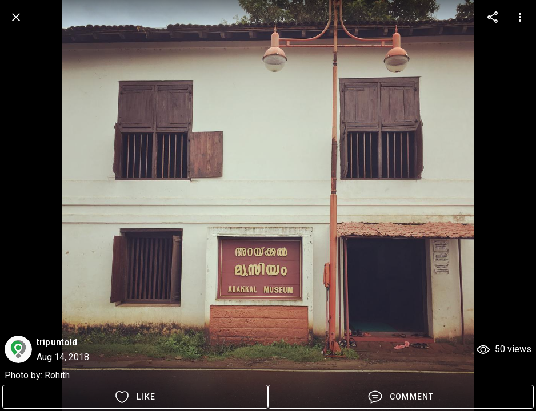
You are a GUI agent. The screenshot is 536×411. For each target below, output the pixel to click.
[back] (16, 17)
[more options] (492, 17)
